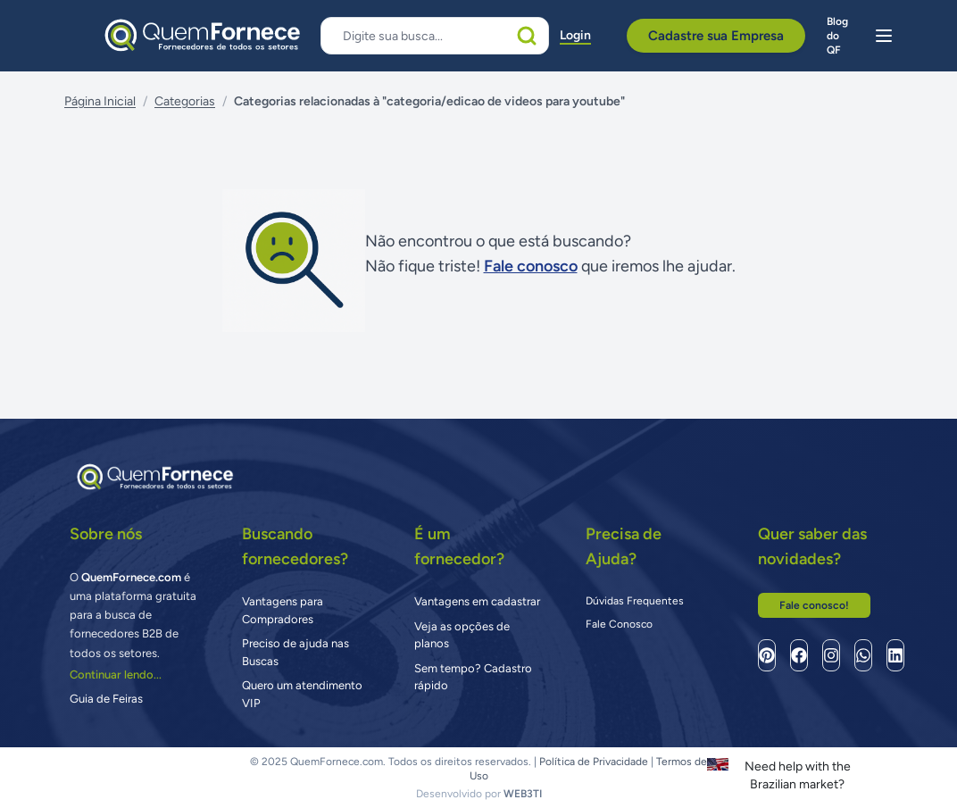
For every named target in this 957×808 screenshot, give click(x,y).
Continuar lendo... (116, 674)
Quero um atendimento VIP (302, 694)
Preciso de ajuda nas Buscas (295, 652)
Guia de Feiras (106, 698)
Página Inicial (100, 101)
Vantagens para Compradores (282, 610)
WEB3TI (522, 793)
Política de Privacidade (593, 761)
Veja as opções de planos (462, 635)
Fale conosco (531, 266)
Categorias (184, 101)
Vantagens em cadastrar (477, 601)
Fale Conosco (619, 624)
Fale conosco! (814, 605)
